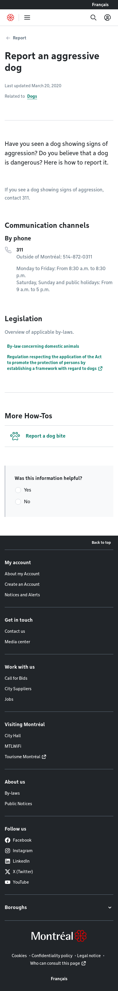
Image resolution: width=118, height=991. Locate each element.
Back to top (101, 542)
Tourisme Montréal (22, 756)
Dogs (32, 96)
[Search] (93, 17)
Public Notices (18, 803)
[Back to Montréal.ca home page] (10, 17)
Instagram (18, 851)
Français (100, 4)
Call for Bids (16, 678)
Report (19, 38)
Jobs (9, 699)
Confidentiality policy (52, 955)
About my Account (22, 573)
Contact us (15, 631)
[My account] (107, 17)
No (27, 501)
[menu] (27, 17)
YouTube (17, 882)
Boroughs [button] (16, 907)
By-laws (12, 793)
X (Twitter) (19, 872)
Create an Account (22, 584)
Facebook (18, 840)
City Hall (13, 735)
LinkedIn (17, 861)
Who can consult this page (55, 963)
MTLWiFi (13, 746)
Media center (17, 641)
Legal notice (89, 955)
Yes (27, 490)
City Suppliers (18, 688)
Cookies (19, 955)
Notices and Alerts (22, 594)
